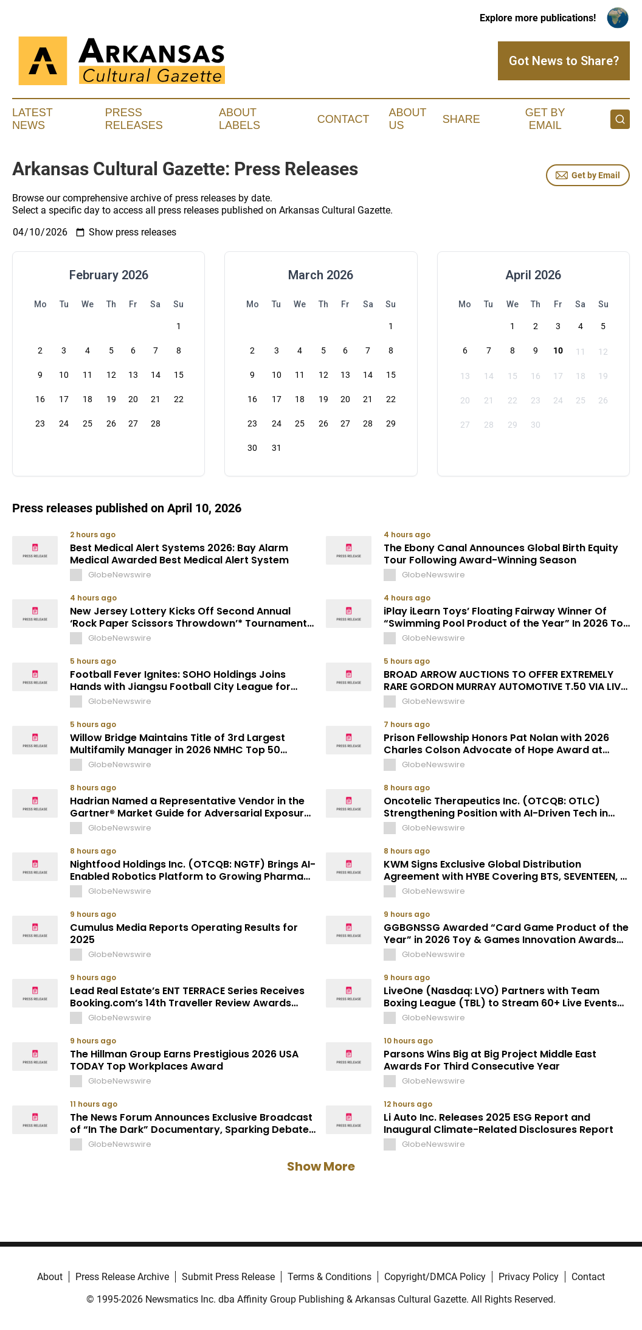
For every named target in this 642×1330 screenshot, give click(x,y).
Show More (321, 1166)
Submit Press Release (228, 1277)
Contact (343, 119)
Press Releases (134, 119)
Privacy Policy (529, 1277)
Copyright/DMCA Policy (435, 1277)
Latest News (32, 119)
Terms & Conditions (329, 1277)
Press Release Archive (122, 1277)
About (50, 1277)
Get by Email (588, 175)
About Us (407, 119)
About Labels (239, 119)
